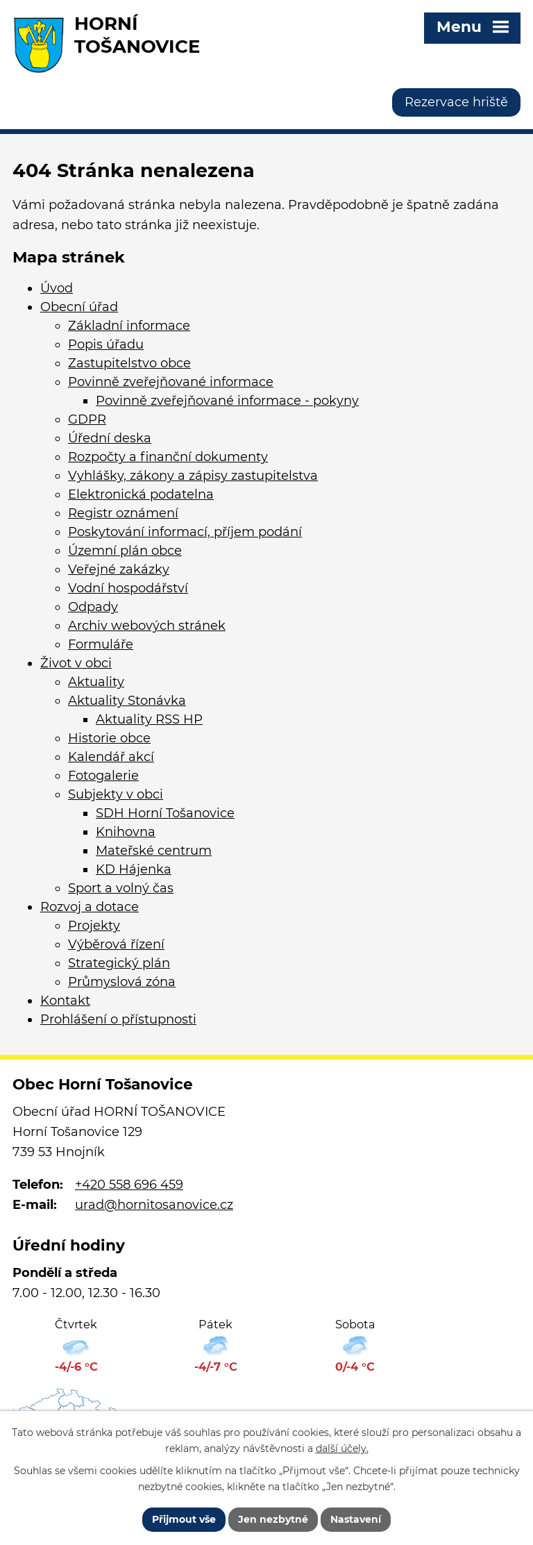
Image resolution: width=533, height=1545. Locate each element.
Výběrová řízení (116, 944)
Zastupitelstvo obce (129, 363)
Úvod (56, 288)
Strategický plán (119, 963)
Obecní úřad (79, 307)
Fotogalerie (103, 775)
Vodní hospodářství (128, 588)
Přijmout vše (184, 1519)
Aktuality (96, 682)
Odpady (93, 607)
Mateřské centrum (154, 850)
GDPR (87, 419)
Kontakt (65, 1000)
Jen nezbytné (273, 1519)
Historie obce (109, 738)
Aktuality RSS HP (149, 719)
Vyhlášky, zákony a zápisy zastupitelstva (193, 475)
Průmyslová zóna (122, 981)
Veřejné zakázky (118, 569)
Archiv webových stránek (147, 625)
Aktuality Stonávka (127, 700)
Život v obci (76, 663)
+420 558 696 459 (129, 1184)
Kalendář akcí (111, 757)
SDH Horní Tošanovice (165, 813)
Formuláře (100, 644)
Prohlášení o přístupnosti (118, 1019)
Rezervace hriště (456, 102)
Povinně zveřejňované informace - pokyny (227, 400)
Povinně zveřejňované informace (170, 382)
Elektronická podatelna (141, 494)
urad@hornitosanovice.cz (154, 1204)
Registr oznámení (123, 513)
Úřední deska (109, 438)
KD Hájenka (133, 869)
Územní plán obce (125, 550)
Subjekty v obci (115, 794)
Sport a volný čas (121, 888)
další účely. (342, 1448)
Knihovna (125, 832)
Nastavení (355, 1519)
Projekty (94, 925)
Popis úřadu (106, 344)
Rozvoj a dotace (89, 907)
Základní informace (129, 325)
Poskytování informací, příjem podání (185, 532)
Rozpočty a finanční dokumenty (168, 457)
